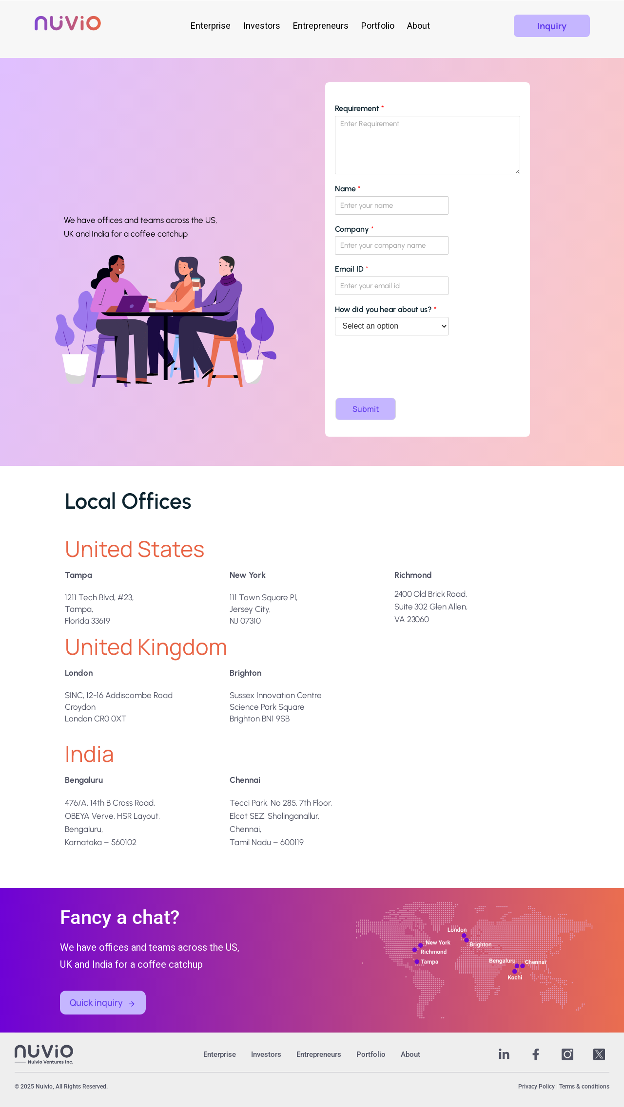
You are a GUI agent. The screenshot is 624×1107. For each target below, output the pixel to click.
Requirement (359, 108)
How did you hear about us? (386, 309)
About (414, 25)
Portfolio (373, 25)
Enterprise (207, 25)
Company (354, 229)
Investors (257, 25)
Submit (365, 409)
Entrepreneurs (317, 25)
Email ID (352, 269)
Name (348, 188)
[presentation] (404, 381)
